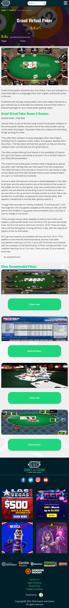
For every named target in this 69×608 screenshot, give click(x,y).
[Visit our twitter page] (30, 480)
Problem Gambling (34, 589)
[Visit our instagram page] (38, 480)
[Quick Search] (37, 3)
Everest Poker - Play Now (13, 118)
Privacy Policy (34, 586)
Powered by (34, 595)
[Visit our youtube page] (46, 480)
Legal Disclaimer (34, 583)
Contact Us (34, 579)
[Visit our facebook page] (23, 480)
